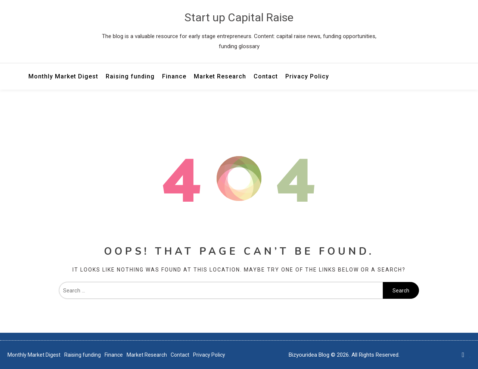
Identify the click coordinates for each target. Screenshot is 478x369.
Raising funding (130, 76)
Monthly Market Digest (63, 76)
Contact (266, 76)
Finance (174, 76)
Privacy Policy (307, 76)
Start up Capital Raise (239, 17)
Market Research (220, 76)
